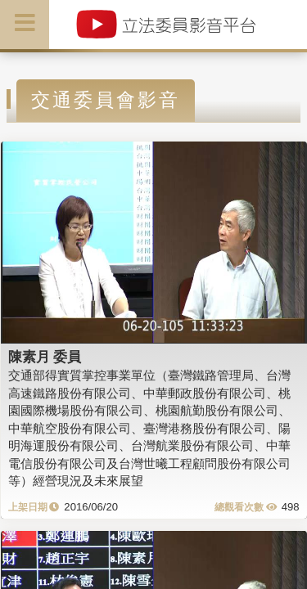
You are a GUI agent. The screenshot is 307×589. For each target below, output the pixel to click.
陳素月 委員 (45, 356)
